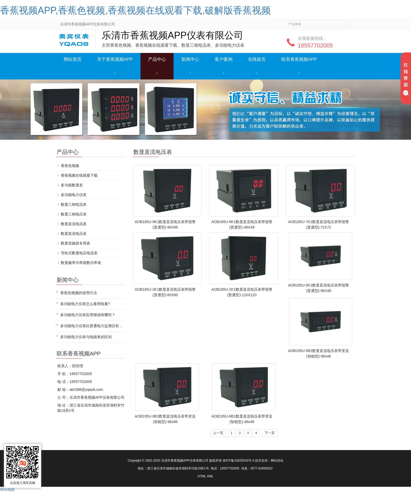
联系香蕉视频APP (299, 59)
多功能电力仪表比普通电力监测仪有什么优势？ (92, 326)
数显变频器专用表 (75, 243)
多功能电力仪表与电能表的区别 (86, 337)
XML (210, 476)
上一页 (218, 433)
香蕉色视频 (70, 166)
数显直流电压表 (73, 233)
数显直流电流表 (73, 224)
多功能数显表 (72, 185)
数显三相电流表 (73, 204)
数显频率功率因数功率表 (81, 263)
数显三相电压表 (73, 214)
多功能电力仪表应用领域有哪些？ (87, 315)
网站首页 (73, 59)
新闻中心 (190, 59)
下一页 (269, 433)
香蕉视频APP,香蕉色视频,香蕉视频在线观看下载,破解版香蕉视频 (135, 10)
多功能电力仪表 (73, 195)
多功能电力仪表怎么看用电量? (85, 304)
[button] (114, 72)
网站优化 (277, 460)
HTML (202, 476)
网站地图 (7, 489)
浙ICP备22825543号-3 (238, 460)
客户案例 (223, 59)
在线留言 (257, 59)
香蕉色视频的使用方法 (78, 293)
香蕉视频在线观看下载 (79, 175)
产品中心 (157, 59)
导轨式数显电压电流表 (79, 253)
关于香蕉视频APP (115, 59)
